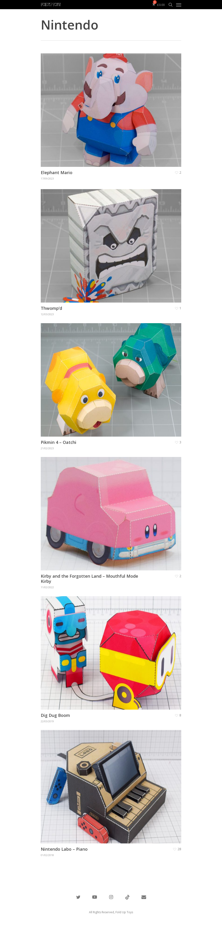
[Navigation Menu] (178, 4)
